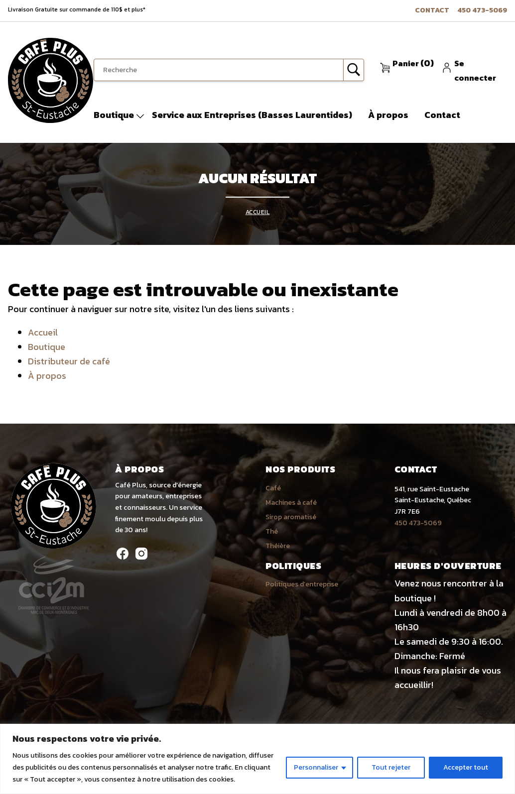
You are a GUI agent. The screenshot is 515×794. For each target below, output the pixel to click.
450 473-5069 (482, 10)
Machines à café (291, 502)
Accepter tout (465, 767)
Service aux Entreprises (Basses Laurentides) (252, 114)
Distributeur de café (69, 361)
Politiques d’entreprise (301, 584)
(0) (413, 63)
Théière (277, 546)
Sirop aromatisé (290, 517)
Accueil (258, 212)
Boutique (114, 114)
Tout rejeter (391, 767)
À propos (388, 114)
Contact (432, 10)
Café (273, 488)
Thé (271, 531)
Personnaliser (316, 767)
